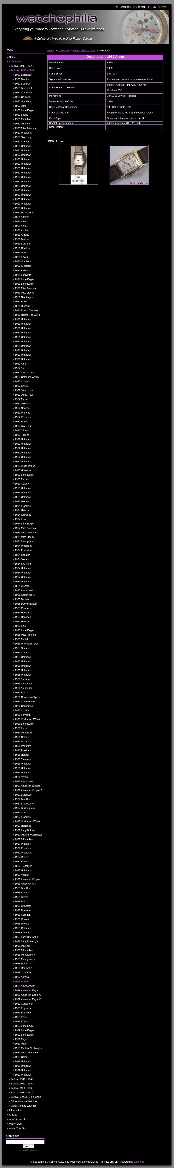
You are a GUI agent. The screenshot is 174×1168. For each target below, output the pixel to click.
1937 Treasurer (23, 865)
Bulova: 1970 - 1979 (22, 1092)
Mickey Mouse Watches (24, 1101)
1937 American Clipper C (28, 790)
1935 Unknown (23, 656)
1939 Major (21, 1039)
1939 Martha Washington (29, 1048)
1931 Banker (22, 239)
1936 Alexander (23, 683)
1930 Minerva (22, 123)
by (33, 1150)
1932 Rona (21, 421)
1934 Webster (22, 585)
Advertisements (17, 1119)
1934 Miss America (25, 528)
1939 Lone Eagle (24, 1025)
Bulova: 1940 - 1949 (22, 1079)
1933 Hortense (23, 470)
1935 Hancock (23, 612)
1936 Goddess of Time (27, 719)
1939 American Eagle (26, 990)
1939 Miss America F (26, 1052)
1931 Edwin (21, 256)
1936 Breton (21, 692)
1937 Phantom (23, 843)
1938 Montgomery (25, 954)
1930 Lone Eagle (24, 110)
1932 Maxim (21, 399)
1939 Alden (21, 981)
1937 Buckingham (25, 808)
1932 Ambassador (25, 372)
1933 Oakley (22, 483)
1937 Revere (22, 857)
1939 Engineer (23, 1008)
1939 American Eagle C (28, 999)
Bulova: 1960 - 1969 (22, 1088)
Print (163, 6)
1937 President (23, 848)
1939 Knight (21, 1021)
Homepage (125, 6)
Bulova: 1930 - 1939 (84, 50)
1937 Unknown (23, 870)
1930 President (23, 132)
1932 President (23, 417)
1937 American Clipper (27, 785)
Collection (63, 50)
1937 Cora (20, 812)
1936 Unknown (23, 763)
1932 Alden (21, 368)
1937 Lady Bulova (25, 830)
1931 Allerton (22, 217)
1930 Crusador (23, 97)
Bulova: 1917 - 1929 (22, 65)
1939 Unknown (23, 1061)
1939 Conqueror (24, 1003)
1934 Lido (20, 519)
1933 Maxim (21, 479)
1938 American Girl (25, 883)
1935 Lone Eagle (24, 630)
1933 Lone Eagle (24, 474)
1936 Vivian (21, 777)
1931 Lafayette (23, 274)
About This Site (17, 1128)
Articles (13, 1114)
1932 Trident (22, 430)
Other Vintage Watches (24, 1105)
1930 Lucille (21, 114)
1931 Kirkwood (23, 270)
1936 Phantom (23, 741)
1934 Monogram (24, 541)
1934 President (23, 545)
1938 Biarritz (22, 892)
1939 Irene (21, 1017)
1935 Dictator (22, 599)
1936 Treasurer (23, 759)
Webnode (139, 1161)
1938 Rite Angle (23, 963)
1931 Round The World (27, 310)
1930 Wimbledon (24, 212)
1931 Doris (21, 252)
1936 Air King (22, 679)
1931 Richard (22, 305)
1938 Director (22, 923)
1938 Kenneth (22, 932)
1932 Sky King (23, 426)
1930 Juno (20, 105)
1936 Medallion (23, 732)
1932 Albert (21, 363)
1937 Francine (23, 816)
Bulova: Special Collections (26, 1096)
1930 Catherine (23, 92)
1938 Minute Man (24, 950)
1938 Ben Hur (22, 888)
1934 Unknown (23, 568)
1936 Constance (24, 706)
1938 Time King (23, 972)
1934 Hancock (23, 510)
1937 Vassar (22, 874)
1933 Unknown (23, 488)
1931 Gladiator (23, 261)
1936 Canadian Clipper (27, 697)
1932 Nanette (22, 408)
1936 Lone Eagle (24, 723)
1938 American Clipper (27, 879)
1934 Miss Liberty (24, 536)
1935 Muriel (21, 639)
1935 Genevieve (24, 608)
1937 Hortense (23, 825)
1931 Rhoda (21, 301)
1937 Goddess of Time (27, 821)
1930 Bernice (22, 79)
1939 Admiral (22, 976)
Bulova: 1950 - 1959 (22, 1083)
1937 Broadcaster (24, 803)
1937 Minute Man (24, 839)
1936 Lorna (21, 728)
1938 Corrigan (23, 914)
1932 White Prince (25, 465)
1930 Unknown (23, 146)
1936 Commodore (25, 701)
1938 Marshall (22, 945)
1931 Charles (22, 248)
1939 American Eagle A (28, 994)
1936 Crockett (22, 710)
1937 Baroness (23, 794)
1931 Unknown (23, 319)
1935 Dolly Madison (26, 603)
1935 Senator (22, 648)
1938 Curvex (22, 919)
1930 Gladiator (23, 101)
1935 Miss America (25, 634)
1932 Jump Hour (24, 390)
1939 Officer (21, 1057)
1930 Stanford (22, 141)
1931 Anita (21, 225)
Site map (141, 6)
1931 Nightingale (24, 297)
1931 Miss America (25, 288)
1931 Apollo (21, 230)
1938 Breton (21, 897)
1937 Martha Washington (29, 834)
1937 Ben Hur (22, 799)
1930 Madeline (23, 119)
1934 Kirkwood (23, 514)
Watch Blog (15, 1123)
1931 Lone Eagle (24, 279)
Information (15, 1110)
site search (23, 1150)
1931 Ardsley (22, 234)
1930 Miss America (25, 128)
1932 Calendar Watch (27, 377)
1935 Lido (20, 625)
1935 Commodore (25, 594)
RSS (153, 6)
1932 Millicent (22, 403)
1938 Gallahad (23, 928)
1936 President (23, 750)
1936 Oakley (22, 737)
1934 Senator (22, 554)
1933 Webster (22, 501)
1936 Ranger (22, 754)
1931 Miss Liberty (24, 292)
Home (50, 50)
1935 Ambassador (25, 590)
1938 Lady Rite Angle (26, 936)
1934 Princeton (23, 550)
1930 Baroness (23, 74)
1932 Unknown (23, 439)
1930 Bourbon (22, 83)
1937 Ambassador (25, 781)
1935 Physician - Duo (26, 643)
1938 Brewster (23, 905)
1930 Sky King (23, 137)
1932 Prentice (22, 412)
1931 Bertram (22, 243)
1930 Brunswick (23, 88)
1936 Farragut (22, 714)
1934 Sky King (23, 563)
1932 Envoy (21, 385)
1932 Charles (22, 381)
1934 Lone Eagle (24, 523)
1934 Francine (23, 505)
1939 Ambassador (25, 985)
